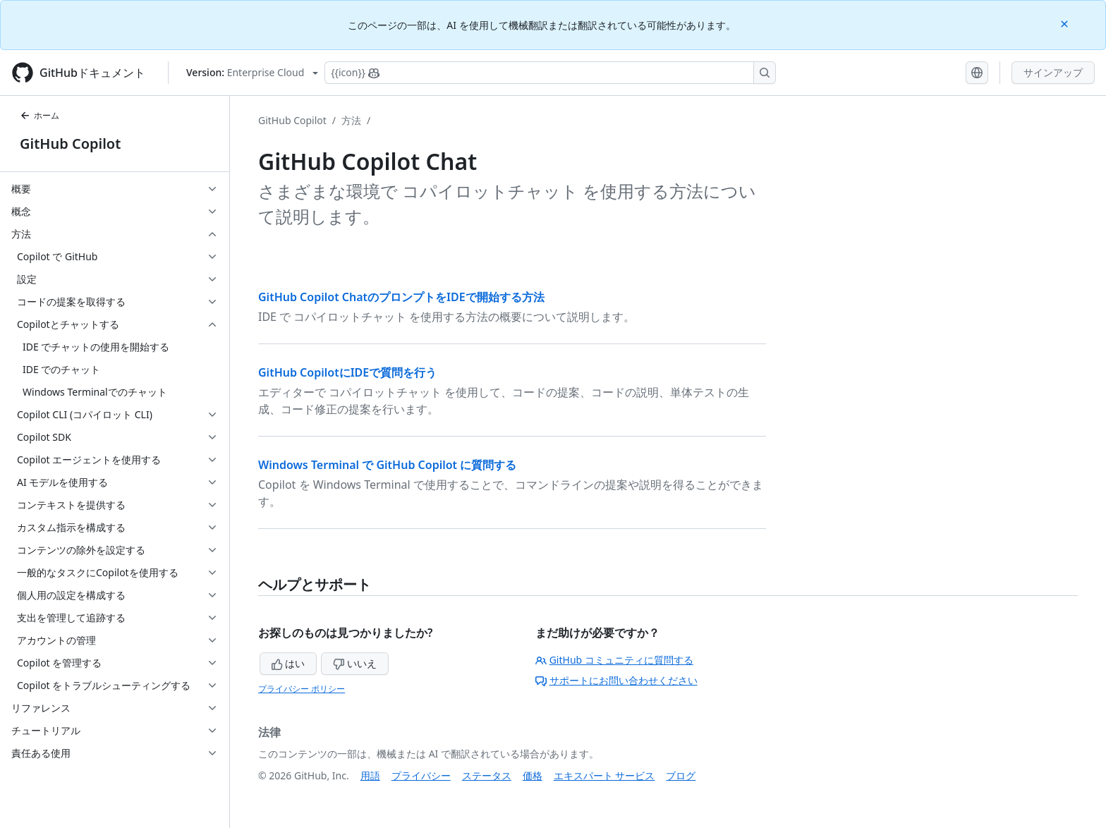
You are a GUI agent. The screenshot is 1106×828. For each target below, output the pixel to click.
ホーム (39, 115)
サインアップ (1053, 72)
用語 (370, 775)
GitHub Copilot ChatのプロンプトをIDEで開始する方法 (401, 297)
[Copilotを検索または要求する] (550, 72)
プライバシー (421, 775)
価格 (532, 775)
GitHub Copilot (70, 143)
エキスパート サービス (604, 775)
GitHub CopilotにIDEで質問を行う (347, 372)
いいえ (355, 663)
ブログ (680, 775)
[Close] (1066, 23)
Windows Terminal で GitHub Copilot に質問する (387, 465)
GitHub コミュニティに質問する (614, 659)
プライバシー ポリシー (301, 689)
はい (288, 663)
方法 (351, 120)
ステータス (486, 775)
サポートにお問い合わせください (616, 680)
